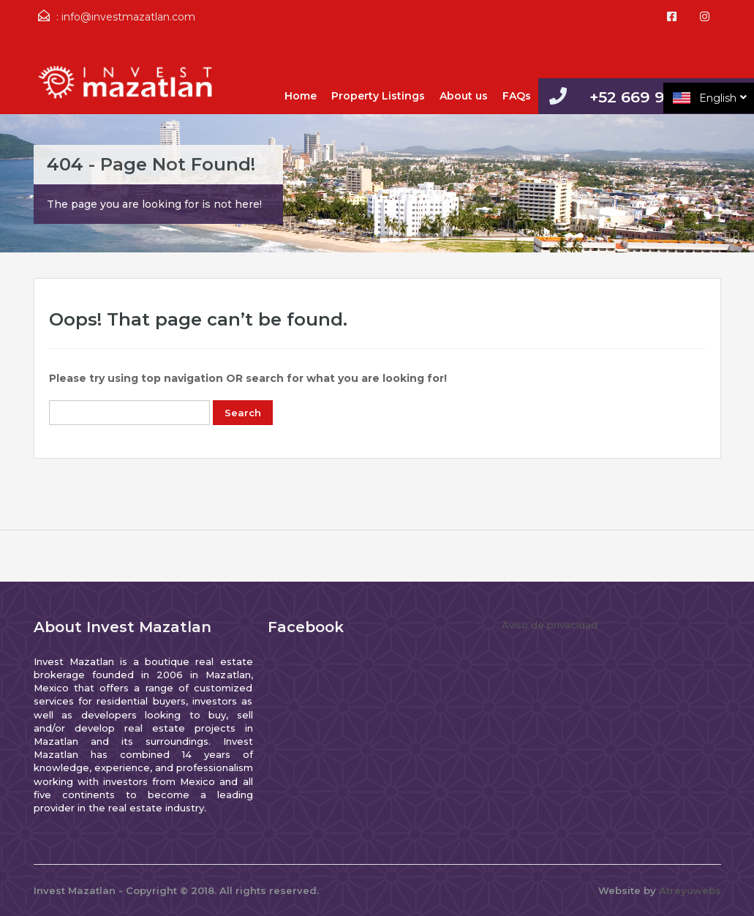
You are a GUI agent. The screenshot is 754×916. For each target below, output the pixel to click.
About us (464, 95)
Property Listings (378, 95)
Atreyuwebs (690, 890)
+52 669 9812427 (655, 97)
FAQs (516, 95)
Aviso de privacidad (549, 625)
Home (300, 95)
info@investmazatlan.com (128, 16)
